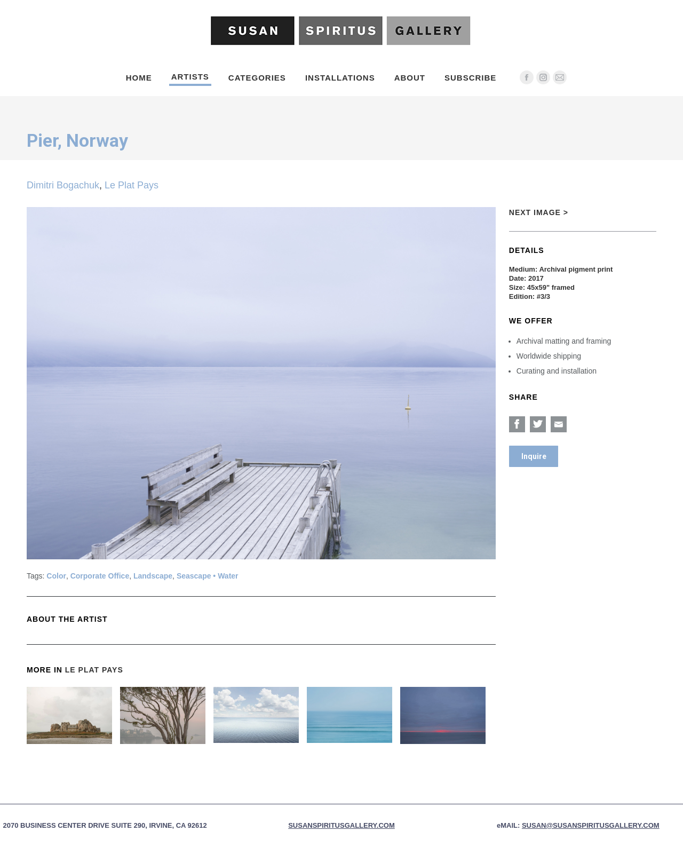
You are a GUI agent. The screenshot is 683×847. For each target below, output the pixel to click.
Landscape (152, 576)
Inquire (533, 456)
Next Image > (538, 212)
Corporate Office (99, 576)
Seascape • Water (208, 576)
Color (56, 576)
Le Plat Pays (131, 185)
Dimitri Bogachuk (63, 185)
